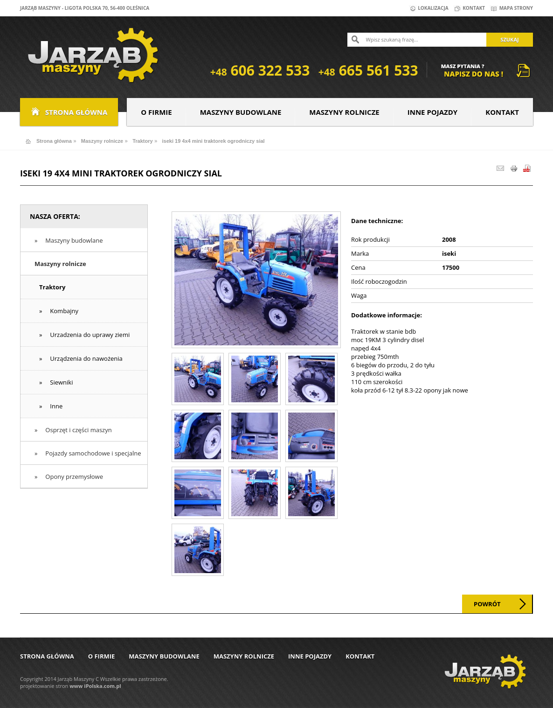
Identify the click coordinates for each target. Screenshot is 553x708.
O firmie (156, 112)
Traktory (142, 141)
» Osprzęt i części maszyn (73, 430)
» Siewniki (56, 382)
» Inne (50, 406)
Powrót (487, 604)
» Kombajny (58, 311)
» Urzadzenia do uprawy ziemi (84, 334)
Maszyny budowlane (241, 112)
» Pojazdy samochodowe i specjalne (88, 453)
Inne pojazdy (432, 112)
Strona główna (69, 111)
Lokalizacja (429, 8)
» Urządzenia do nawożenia (81, 358)
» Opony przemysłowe (69, 476)
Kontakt (469, 8)
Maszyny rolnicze (344, 112)
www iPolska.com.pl (95, 685)
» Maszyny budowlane (69, 240)
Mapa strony (511, 8)
